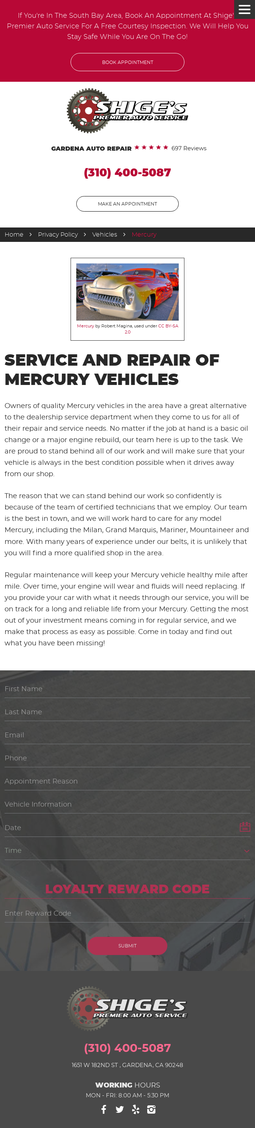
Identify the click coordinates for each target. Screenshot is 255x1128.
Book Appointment (127, 62)
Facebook (103, 1109)
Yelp (135, 1109)
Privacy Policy (58, 235)
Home (14, 235)
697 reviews (189, 148)
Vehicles (104, 235)
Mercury (144, 235)
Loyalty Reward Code (127, 889)
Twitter (119, 1109)
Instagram (151, 1109)
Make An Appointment (127, 204)
